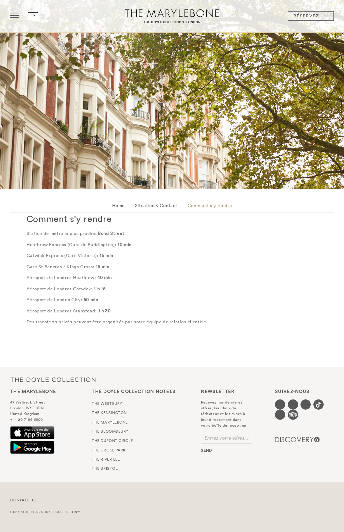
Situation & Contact (156, 205)
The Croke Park (109, 450)
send (206, 450)
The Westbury (107, 403)
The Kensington (109, 412)
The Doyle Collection (53, 379)
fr (33, 16)
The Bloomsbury (110, 431)
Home (118, 205)
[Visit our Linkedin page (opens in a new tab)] (280, 415)
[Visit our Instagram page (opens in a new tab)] (305, 404)
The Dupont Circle (112, 440)
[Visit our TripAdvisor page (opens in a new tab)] (293, 415)
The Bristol (105, 468)
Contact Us (23, 500)
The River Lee (106, 459)
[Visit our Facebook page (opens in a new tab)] (280, 404)
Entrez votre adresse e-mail (228, 438)
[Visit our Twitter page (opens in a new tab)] (293, 404)
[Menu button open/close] (14, 16)
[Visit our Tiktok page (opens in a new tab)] (318, 404)
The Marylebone (172, 15)
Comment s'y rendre (210, 205)
